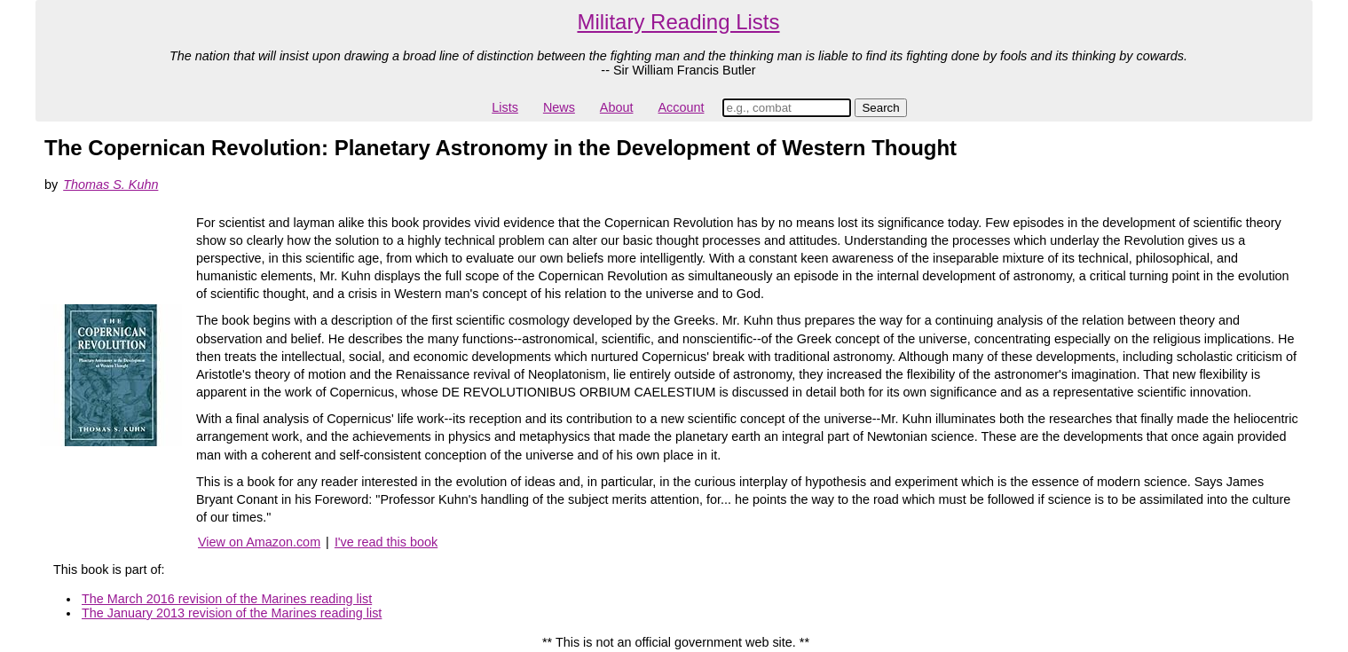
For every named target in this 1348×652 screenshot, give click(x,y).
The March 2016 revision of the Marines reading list (227, 599)
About (617, 107)
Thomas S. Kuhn (110, 184)
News (559, 107)
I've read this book (386, 542)
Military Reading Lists (678, 22)
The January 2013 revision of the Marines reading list (232, 613)
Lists (505, 107)
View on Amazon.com (259, 542)
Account (681, 107)
